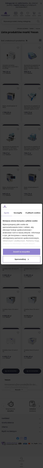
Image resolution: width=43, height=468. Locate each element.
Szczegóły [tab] (18, 213)
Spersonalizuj (22, 259)
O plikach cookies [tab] (33, 213)
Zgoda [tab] (6, 213)
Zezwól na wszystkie (21, 252)
